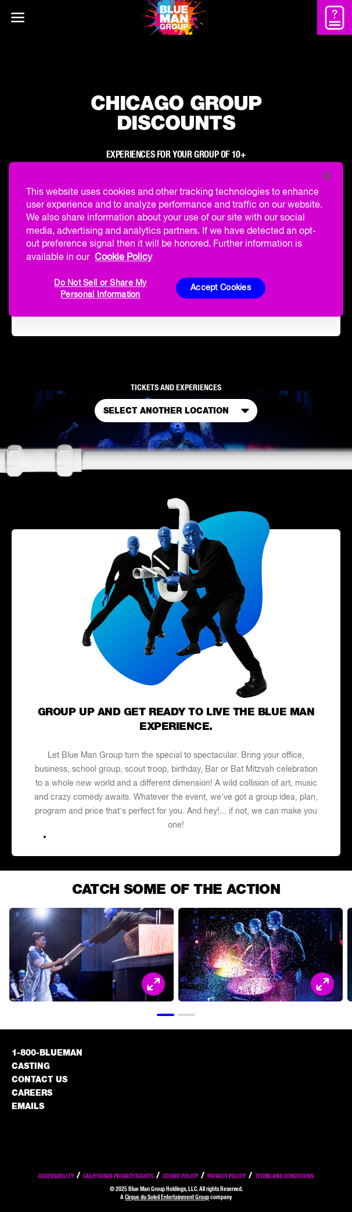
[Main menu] (17, 17)
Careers (32, 1092)
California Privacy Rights (118, 1175)
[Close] (327, 175)
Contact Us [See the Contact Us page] (39, 1079)
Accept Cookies (221, 288)
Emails (28, 1106)
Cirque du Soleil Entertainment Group (167, 1196)
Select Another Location (178, 410)
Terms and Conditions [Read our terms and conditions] (284, 1175)
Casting (31, 1066)
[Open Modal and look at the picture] (153, 984)
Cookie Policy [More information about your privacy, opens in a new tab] (123, 256)
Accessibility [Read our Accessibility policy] (56, 1175)
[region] (176, 239)
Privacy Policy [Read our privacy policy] (226, 1175)
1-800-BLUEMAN (47, 1052)
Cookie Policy (180, 1175)
